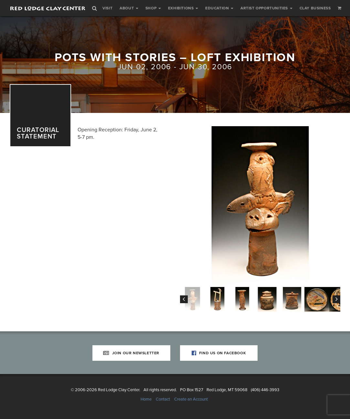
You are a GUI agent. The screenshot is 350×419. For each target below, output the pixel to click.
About (129, 8)
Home (146, 399)
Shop (153, 8)
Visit (107, 8)
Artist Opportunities (266, 8)
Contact (163, 399)
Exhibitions (183, 8)
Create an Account (191, 399)
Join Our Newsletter (131, 353)
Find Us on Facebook (219, 353)
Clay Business (315, 8)
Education (219, 8)
